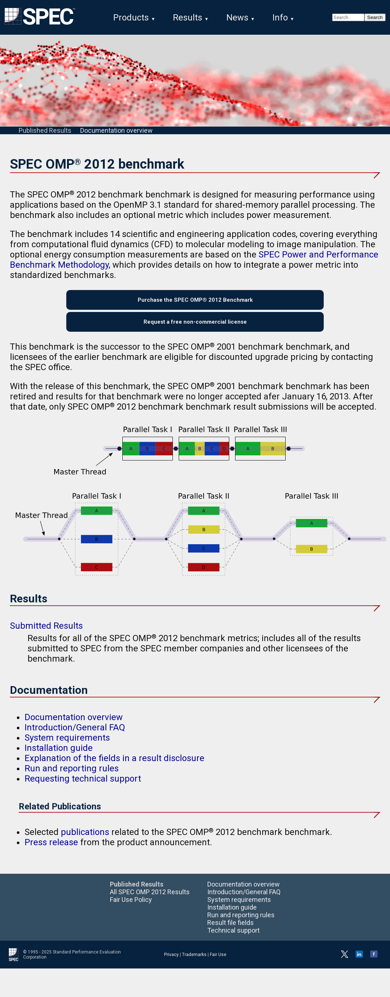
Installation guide (59, 756)
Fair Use (218, 962)
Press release (51, 850)
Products (131, 17)
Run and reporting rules (72, 776)
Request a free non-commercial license (195, 328)
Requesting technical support (83, 787)
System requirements (67, 746)
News (237, 17)
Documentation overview (116, 132)
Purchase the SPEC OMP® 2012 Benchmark (195, 303)
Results (187, 17)
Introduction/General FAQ (75, 735)
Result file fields (230, 930)
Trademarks (194, 962)
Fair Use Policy (131, 907)
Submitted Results (46, 634)
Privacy (171, 962)
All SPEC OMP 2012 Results (150, 900)
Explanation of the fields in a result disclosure (114, 766)
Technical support (233, 938)
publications (85, 840)
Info (280, 17)
